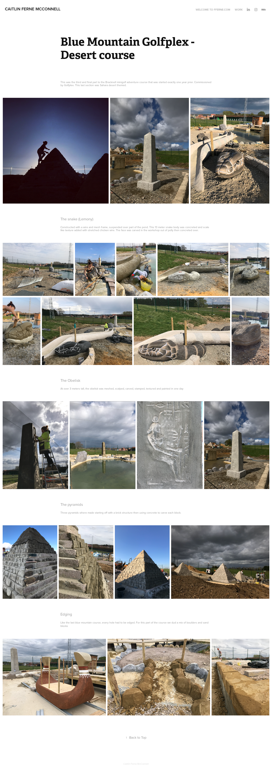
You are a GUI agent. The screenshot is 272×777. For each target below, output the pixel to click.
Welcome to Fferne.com (213, 10)
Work (239, 10)
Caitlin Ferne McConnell (32, 9)
